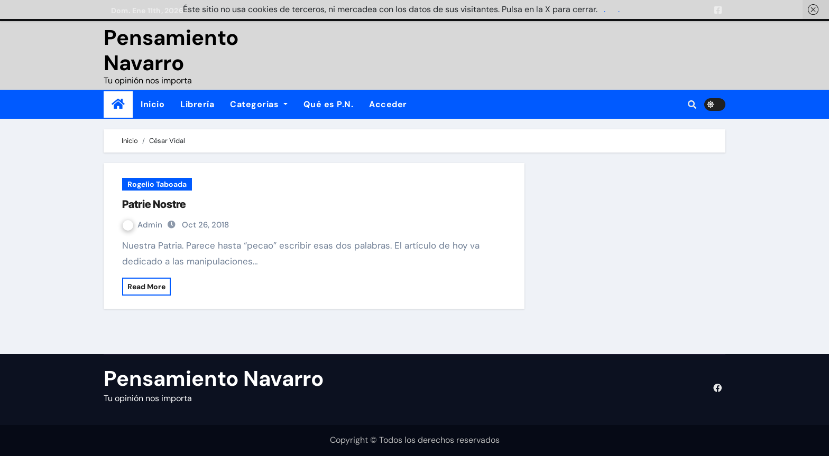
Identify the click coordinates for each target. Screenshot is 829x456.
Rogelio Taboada (157, 184)
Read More (146, 286)
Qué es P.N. (328, 104)
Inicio (152, 104)
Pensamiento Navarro (171, 50)
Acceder (388, 104)
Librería (197, 104)
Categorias (259, 104)
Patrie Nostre (154, 204)
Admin (143, 225)
